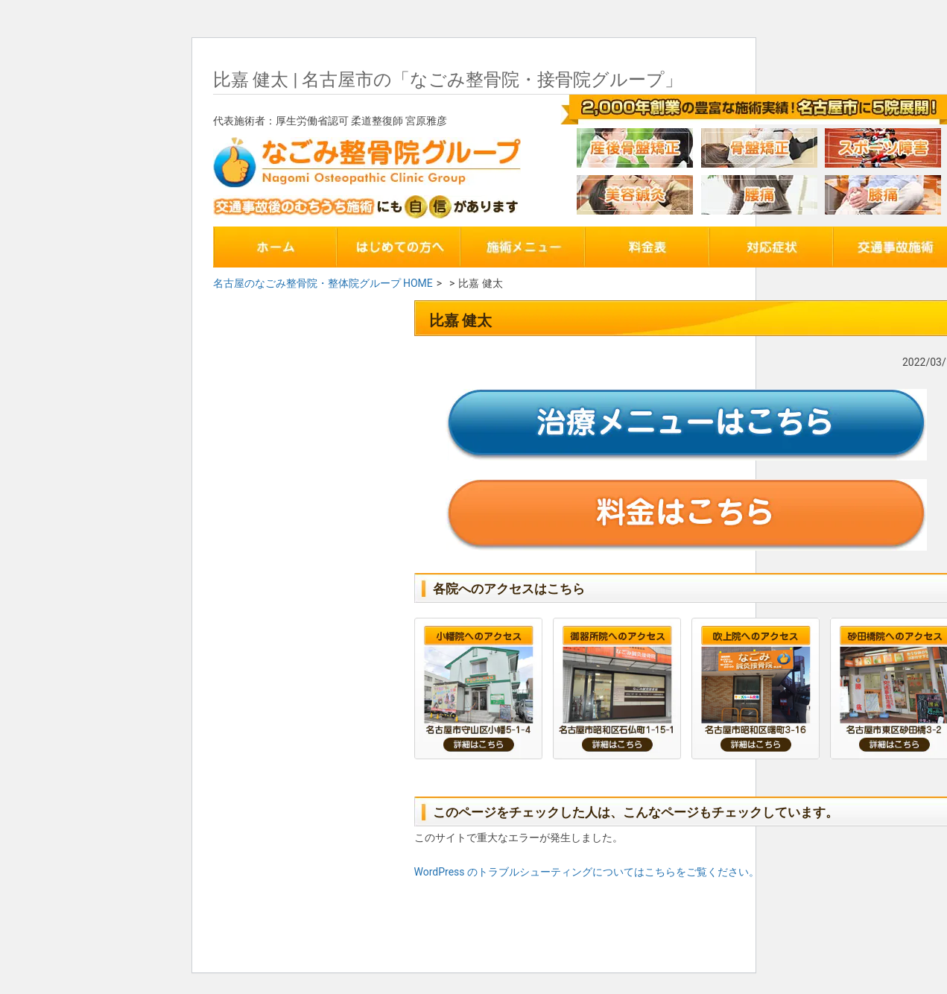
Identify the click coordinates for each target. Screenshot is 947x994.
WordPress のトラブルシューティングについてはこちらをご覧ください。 (587, 872)
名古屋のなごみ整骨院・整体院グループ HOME (323, 283)
